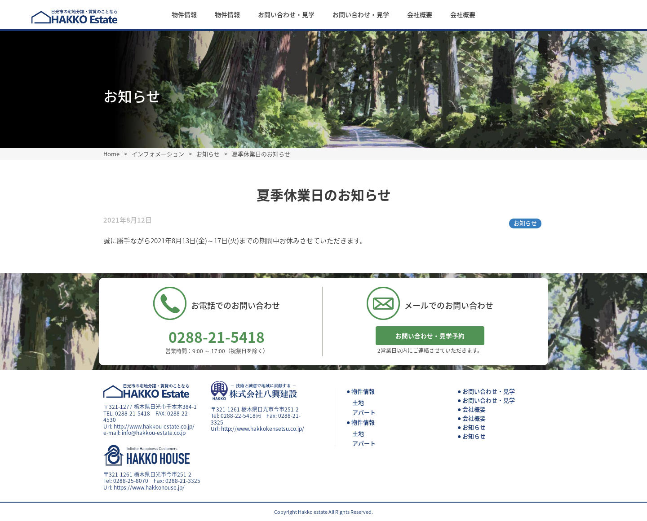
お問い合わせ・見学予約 (430, 335)
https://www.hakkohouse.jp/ (149, 487)
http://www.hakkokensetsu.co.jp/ (262, 429)
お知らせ (525, 223)
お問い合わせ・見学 (286, 14)
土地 (358, 402)
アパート (364, 412)
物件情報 (184, 14)
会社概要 (419, 14)
